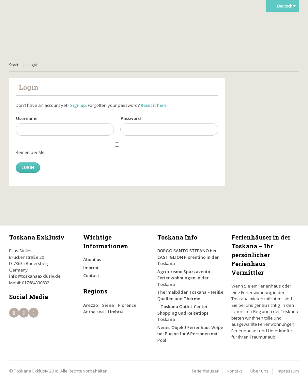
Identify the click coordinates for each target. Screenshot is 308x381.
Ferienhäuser (205, 371)
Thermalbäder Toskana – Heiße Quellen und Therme (190, 295)
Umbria (116, 312)
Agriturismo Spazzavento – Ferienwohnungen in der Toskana (185, 278)
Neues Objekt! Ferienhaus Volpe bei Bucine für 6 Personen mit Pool (190, 333)
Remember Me (30, 152)
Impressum (288, 371)
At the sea (93, 312)
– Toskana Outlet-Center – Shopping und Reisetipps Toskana (184, 313)
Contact (91, 275)
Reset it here (154, 105)
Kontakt (234, 371)
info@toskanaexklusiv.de (35, 276)
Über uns (259, 371)
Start (14, 65)
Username (27, 118)
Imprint (91, 268)
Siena (108, 305)
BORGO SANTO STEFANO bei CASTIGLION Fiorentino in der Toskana (188, 257)
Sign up (78, 105)
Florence (127, 305)
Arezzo (90, 305)
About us (92, 259)
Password (131, 118)
